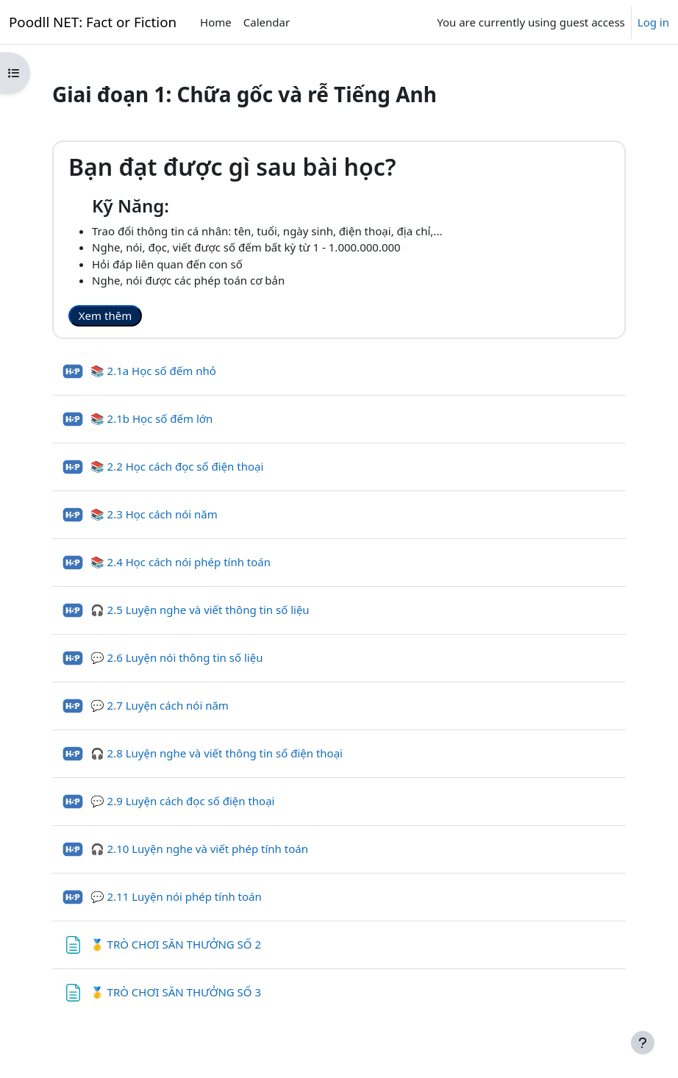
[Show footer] (642, 1042)
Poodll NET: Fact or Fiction (92, 22)
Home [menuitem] (216, 22)
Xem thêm (105, 315)
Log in (653, 22)
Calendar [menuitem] (266, 22)
